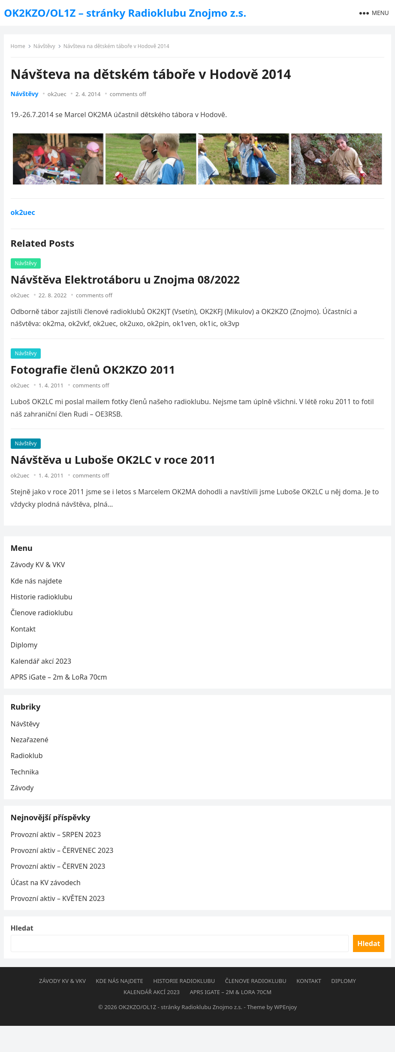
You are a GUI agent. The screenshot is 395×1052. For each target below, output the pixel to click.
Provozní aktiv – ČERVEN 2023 (59, 884)
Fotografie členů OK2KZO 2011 (94, 371)
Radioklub (28, 767)
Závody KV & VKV (39, 570)
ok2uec (59, 96)
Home (19, 48)
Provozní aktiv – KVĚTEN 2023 (59, 916)
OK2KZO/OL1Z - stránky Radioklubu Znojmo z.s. (180, 1033)
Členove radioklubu (43, 619)
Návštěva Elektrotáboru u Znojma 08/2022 (126, 281)
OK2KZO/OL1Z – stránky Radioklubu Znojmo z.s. (125, 13)
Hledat (23, 952)
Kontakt (25, 635)
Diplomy (25, 651)
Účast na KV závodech (47, 900)
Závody (24, 799)
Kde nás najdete (38, 587)
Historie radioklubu (43, 603)
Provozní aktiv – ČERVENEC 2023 (63, 868)
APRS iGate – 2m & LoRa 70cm (60, 683)
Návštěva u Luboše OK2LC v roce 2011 (114, 461)
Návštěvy (46, 48)
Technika (26, 784)
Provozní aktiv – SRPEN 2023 (57, 852)
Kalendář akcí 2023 (42, 667)
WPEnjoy (285, 1033)
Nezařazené (31, 751)
